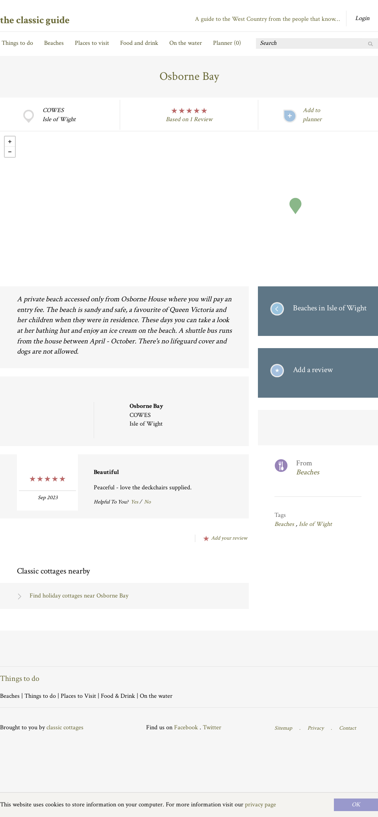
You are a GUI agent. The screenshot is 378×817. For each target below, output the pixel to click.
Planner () (227, 43)
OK (356, 804)
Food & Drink (118, 696)
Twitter (212, 727)
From (328, 468)
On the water (185, 43)
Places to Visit (78, 696)
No (147, 501)
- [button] (10, 152)
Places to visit (92, 43)
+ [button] (10, 141)
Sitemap (283, 728)
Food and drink (139, 43)
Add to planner (312, 114)
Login (362, 18)
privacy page (260, 804)
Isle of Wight (315, 524)
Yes (134, 501)
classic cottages (64, 727)
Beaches (54, 43)
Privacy (316, 728)
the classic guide (35, 20)
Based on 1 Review (189, 119)
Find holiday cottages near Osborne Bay (79, 596)
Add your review (229, 538)
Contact (347, 728)
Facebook (186, 727)
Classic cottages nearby (53, 571)
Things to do (17, 43)
